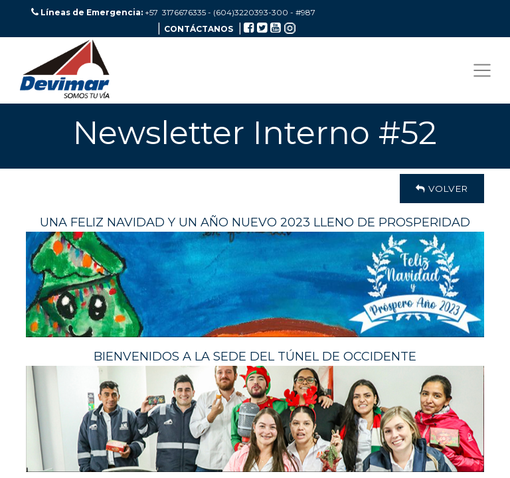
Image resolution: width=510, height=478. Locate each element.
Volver (442, 188)
